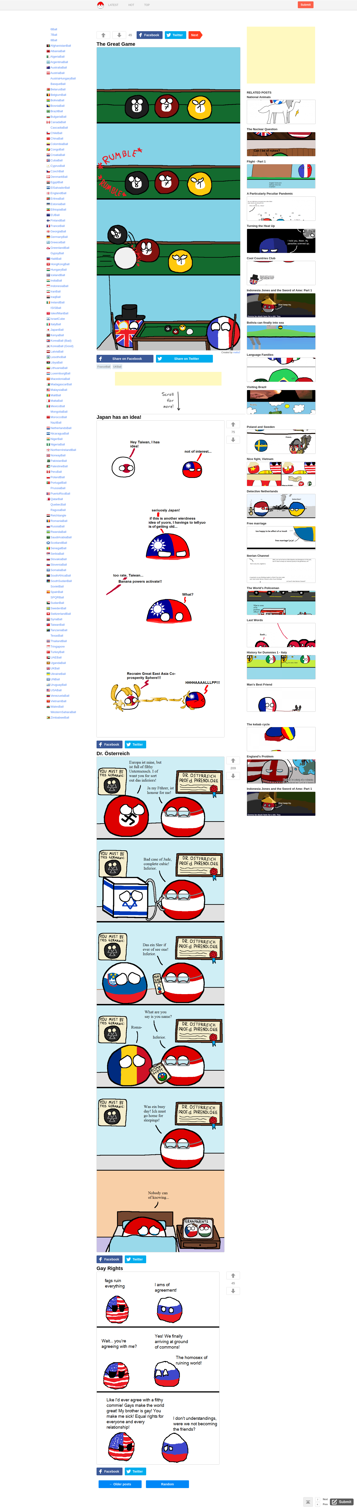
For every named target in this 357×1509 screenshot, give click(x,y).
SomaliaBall (56, 570)
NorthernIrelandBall (61, 450)
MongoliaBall (57, 411)
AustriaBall (55, 73)
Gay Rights (110, 1268)
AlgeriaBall (55, 56)
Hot (131, 5)
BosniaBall (55, 105)
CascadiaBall (57, 127)
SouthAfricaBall (58, 575)
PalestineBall (57, 466)
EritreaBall (55, 198)
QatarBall (54, 499)
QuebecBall (56, 504)
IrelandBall (55, 302)
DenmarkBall (56, 176)
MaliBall (53, 395)
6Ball (51, 29)
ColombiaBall (57, 144)
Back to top (308, 1502)
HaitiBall (53, 258)
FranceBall (103, 366)
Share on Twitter (186, 359)
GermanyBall (57, 237)
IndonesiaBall (57, 286)
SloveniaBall (56, 564)
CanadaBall (56, 122)
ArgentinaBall (57, 62)
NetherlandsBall (58, 428)
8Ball (51, 40)
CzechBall (55, 171)
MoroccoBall (56, 417)
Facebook (151, 35)
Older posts (120, 1484)
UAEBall (53, 657)
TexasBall (54, 635)
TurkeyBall (55, 652)
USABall (53, 690)
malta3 (236, 352)
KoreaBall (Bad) (58, 340)
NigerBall (54, 439)
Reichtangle (56, 515)
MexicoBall (55, 406)
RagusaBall (56, 510)
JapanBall (55, 329)
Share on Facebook (127, 359)
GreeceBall (55, 242)
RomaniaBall (56, 521)
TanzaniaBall (56, 630)
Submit (306, 4)
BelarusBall (56, 89)
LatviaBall (54, 351)
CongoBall (55, 149)
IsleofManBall (57, 313)
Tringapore (55, 646)
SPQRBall (55, 597)
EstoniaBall (55, 204)
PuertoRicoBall (58, 493)
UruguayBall (56, 684)
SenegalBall (56, 548)
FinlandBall (55, 220)
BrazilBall (54, 111)
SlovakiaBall (56, 559)
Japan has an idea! (119, 417)
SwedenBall (56, 608)
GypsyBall (55, 253)
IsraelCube (55, 318)
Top (147, 5)
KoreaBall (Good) (60, 346)
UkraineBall (56, 674)
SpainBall (54, 592)
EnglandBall (56, 193)
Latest (113, 5)
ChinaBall (54, 138)
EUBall (53, 215)
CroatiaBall (55, 155)
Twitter (178, 35)
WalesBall (55, 706)
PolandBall (55, 477)
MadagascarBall (59, 384)
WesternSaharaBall (61, 712)
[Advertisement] (168, 379)
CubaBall (54, 160)
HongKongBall (57, 264)
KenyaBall (55, 335)
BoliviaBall (55, 100)
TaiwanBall (55, 624)
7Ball (51, 34)
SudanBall (55, 603)
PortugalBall (56, 482)
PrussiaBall (55, 488)
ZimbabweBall (57, 717)
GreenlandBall (57, 247)
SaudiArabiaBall (59, 537)
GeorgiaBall (56, 231)
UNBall (53, 679)
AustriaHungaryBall (61, 78)
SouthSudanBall (59, 581)
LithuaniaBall (57, 368)
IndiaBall (54, 280)
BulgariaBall (56, 116)
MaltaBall (54, 400)
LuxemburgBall (58, 373)
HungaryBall (56, 269)
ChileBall (54, 133)
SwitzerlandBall (58, 613)
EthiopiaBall (56, 209)
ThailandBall (56, 641)
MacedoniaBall (58, 379)
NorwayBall (56, 455)
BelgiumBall (56, 95)
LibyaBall (54, 362)
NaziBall (53, 422)
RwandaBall (56, 531)
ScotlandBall (56, 542)
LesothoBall (56, 357)
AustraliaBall (56, 67)
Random (167, 1484)
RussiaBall (55, 526)
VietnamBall (56, 701)
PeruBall (54, 471)
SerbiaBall (55, 553)
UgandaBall (56, 663)
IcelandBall (55, 275)
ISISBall (53, 308)
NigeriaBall (55, 444)
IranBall (53, 291)
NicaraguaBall (57, 433)
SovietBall (55, 586)
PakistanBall (56, 460)
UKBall (117, 366)
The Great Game (116, 44)
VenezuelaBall (57, 695)
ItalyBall (53, 324)
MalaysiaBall (56, 389)
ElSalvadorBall (58, 187)
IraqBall (53, 297)
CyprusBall (55, 166)
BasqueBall (56, 84)
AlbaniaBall (55, 51)
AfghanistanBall (58, 45)
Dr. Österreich (113, 753)
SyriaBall (54, 619)
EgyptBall (54, 182)
